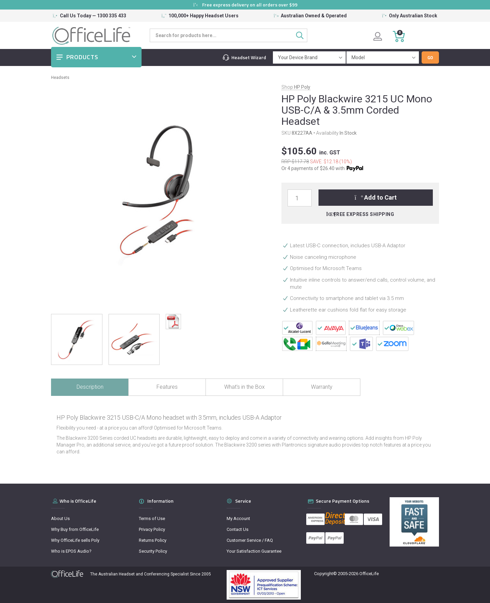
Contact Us (237, 529)
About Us (60, 518)
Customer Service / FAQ (250, 540)
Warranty (321, 387)
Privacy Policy (152, 529)
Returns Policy (152, 540)
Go (430, 57)
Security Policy (153, 551)
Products (82, 57)
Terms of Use (152, 518)
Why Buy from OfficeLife (75, 529)
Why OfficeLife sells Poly (75, 540)
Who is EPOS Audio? (71, 551)
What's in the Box (244, 387)
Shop (295, 87)
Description (90, 387)
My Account (238, 518)
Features (167, 387)
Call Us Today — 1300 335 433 (93, 15)
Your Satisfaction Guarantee (254, 551)
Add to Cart (376, 197)
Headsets (60, 77)
